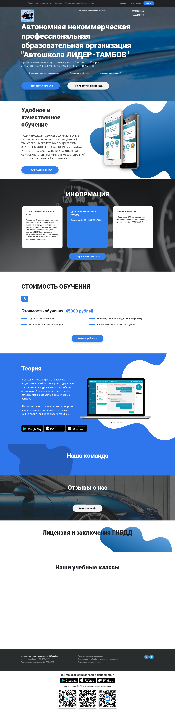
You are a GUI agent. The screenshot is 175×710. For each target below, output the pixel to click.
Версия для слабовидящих (40, 3)
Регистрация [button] (135, 3)
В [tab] (24, 298)
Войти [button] (148, 3)
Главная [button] (123, 3)
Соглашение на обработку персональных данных (98, 659)
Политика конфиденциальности (91, 656)
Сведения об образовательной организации (74, 3)
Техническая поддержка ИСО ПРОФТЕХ (37, 662)
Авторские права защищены (89, 662)
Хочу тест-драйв (87, 508)
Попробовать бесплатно (40, 86)
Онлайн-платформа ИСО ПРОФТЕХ (35, 659)
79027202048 (138, 11)
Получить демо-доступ (40, 170)
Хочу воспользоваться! (87, 256)
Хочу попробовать (87, 338)
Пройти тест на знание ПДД (88, 86)
